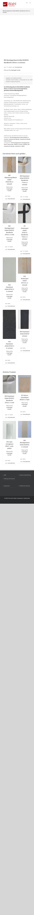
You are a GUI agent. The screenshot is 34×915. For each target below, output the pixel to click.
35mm (5, 144)
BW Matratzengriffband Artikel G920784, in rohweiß (11, 180)
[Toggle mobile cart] (27, 3)
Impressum (7, 486)
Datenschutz (27, 498)
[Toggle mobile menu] (30, 3)
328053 (16, 144)
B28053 (25, 144)
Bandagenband (25, 142)
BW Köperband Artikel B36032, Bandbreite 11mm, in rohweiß (24, 180)
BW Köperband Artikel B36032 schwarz (24, 334)
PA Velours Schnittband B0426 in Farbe (24, 398)
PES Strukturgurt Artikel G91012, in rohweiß (24, 281)
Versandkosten (18, 67)
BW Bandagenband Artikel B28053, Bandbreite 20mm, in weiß (9, 230)
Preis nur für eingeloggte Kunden (12, 70)
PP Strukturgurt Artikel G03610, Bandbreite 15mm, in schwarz (24, 232)
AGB (5, 475)
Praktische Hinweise (24, 486)
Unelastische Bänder (14, 139)
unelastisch (18, 146)
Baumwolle (10, 144)
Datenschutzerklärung (24, 475)
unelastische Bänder (9, 146)
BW (28, 144)
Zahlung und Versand (9, 478)
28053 (23, 146)
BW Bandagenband (16, 142)
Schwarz (20, 144)
